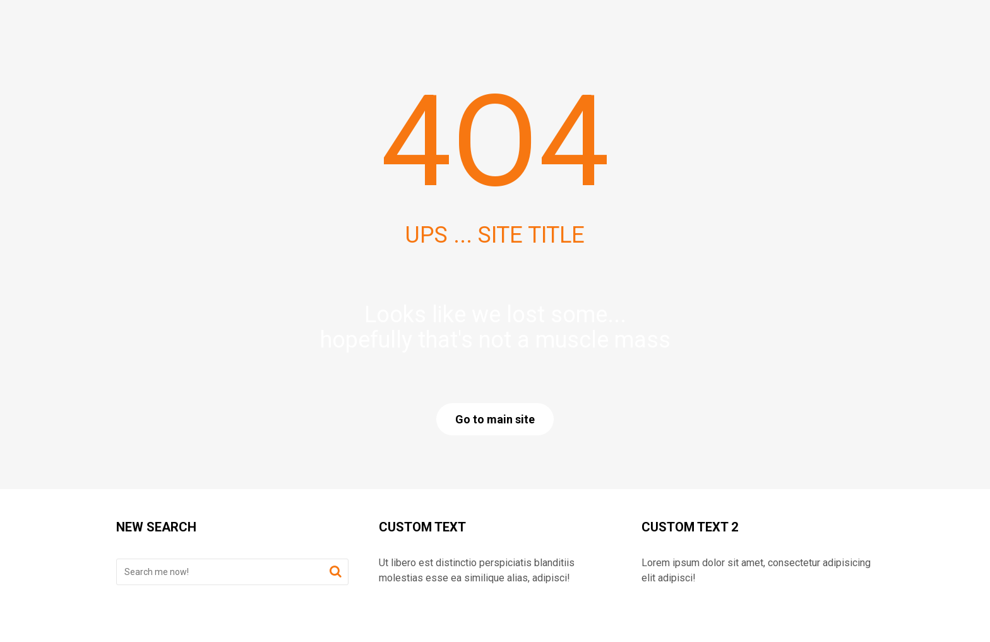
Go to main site (495, 419)
